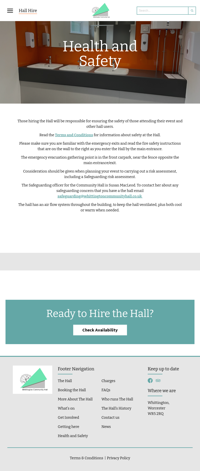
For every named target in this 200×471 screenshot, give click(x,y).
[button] (10, 10)
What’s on (66, 408)
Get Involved (68, 417)
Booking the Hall (72, 390)
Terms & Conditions (86, 458)
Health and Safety (73, 436)
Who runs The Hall (117, 399)
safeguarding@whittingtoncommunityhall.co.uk (100, 196)
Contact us (110, 417)
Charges (108, 381)
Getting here (68, 426)
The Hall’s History (116, 408)
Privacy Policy (118, 458)
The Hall (65, 381)
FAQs (105, 390)
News (106, 426)
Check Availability (100, 330)
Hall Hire (28, 10)
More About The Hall (75, 399)
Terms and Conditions (74, 135)
